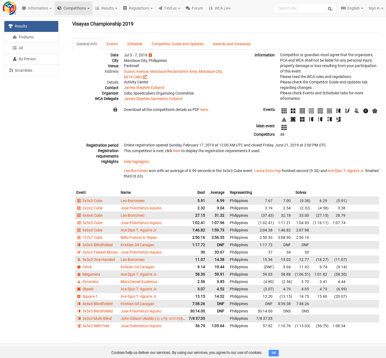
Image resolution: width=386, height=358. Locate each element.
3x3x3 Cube (89, 200)
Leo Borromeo (136, 171)
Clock (84, 267)
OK (274, 353)
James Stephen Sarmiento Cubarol (153, 99)
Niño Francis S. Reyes (139, 237)
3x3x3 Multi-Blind (94, 318)
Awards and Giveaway (232, 44)
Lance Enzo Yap (267, 171)
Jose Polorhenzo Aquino (141, 208)
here (204, 109)
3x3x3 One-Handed (95, 259)
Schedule (134, 44)
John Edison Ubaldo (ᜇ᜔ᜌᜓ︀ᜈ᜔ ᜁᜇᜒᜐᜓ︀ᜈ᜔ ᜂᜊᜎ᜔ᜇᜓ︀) (159, 318)
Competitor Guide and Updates (178, 44)
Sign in (376, 8)
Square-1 (87, 296)
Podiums (23, 37)
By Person (24, 59)
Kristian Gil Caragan (137, 245)
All (18, 48)
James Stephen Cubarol (144, 87)
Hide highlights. (137, 162)
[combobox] (305, 8)
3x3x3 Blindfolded (94, 245)
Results (17, 26)
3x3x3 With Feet (92, 326)
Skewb (85, 289)
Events (112, 44)
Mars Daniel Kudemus (139, 281)
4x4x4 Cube (89, 215)
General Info (86, 44)
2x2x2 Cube (89, 208)
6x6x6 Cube (89, 230)
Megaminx (88, 274)
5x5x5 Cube (89, 223)
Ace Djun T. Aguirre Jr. (346, 171)
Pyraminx (87, 281)
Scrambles (20, 70)
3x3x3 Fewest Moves (97, 252)
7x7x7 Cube (89, 237)
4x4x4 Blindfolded (94, 304)
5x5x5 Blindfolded (94, 311)
